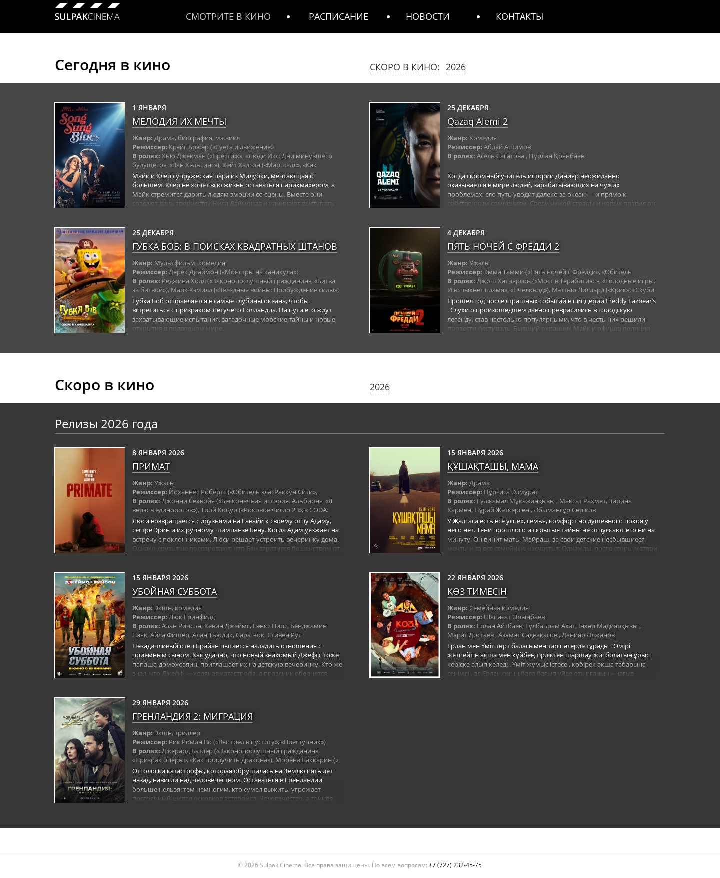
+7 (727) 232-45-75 (455, 865)
